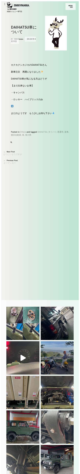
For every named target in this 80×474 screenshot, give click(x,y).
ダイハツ (52, 132)
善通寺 (60, 132)
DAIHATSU (42, 132)
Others (23, 132)
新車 (66, 132)
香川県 (28, 135)
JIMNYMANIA (18, 7)
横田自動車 (16, 135)
